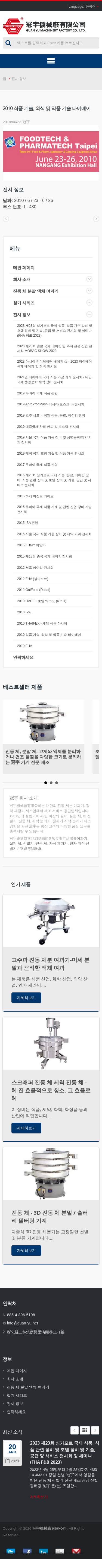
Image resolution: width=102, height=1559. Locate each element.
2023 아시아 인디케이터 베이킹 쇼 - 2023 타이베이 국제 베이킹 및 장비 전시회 (54, 364)
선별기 (28, 843)
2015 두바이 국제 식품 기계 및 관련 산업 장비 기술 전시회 (54, 509)
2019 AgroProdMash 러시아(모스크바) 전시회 (50, 404)
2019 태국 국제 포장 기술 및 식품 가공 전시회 (50, 453)
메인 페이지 (24, 267)
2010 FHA (24, 646)
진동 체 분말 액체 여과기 (35, 291)
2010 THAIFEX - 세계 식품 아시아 (42, 623)
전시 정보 (19, 79)
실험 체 (15, 843)
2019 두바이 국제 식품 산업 (37, 393)
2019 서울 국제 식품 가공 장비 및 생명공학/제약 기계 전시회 (54, 439)
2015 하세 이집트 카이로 (35, 496)
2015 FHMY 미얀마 (31, 545)
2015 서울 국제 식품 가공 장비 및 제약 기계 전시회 (54, 534)
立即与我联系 (30, 849)
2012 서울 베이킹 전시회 (35, 568)
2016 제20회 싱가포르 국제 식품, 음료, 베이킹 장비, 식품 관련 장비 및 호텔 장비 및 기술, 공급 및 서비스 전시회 (54, 480)
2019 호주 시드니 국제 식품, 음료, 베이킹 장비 (51, 415)
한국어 (90, 6)
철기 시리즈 (24, 303)
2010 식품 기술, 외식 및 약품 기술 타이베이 (49, 635)
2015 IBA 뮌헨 (27, 523)
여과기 (82, 838)
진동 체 (41, 843)
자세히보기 (26, 997)
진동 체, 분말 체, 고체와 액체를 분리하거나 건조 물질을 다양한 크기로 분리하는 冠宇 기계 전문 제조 (43, 757)
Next (95, 1430)
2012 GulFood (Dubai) (33, 590)
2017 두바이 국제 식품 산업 (37, 465)
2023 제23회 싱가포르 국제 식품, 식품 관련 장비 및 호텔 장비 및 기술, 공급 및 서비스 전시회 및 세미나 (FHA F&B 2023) (54, 330)
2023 (12, 1461)
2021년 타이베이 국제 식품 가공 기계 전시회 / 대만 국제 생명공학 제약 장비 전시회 (54, 379)
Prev (74, 1430)
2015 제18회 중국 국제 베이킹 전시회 (44, 556)
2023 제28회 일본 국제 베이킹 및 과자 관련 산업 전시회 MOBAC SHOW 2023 (54, 348)
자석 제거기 (58, 843)
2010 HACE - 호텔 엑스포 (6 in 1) (41, 601)
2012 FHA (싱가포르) (32, 579)
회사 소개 (21, 279)
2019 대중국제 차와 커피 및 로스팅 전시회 (48, 427)
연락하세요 (23, 657)
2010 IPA (24, 612)
